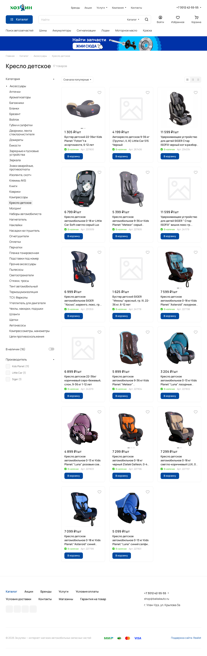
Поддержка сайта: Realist (186, 637)
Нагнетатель (18, 219)
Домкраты (16, 140)
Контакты (45, 599)
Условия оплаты (87, 591)
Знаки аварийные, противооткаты (21, 167)
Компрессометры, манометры (29, 331)
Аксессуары (18, 86)
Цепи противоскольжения (26, 336)
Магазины (66, 599)
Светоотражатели (21, 275)
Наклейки (15, 225)
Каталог (11, 591)
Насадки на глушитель (24, 231)
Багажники (16, 103)
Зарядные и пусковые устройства (24, 153)
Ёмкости (15, 145)
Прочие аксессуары (22, 264)
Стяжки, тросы (19, 281)
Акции (28, 591)
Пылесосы (16, 270)
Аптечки (15, 92)
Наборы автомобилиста (25, 214)
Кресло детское (20, 203)
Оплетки (15, 242)
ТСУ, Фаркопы (18, 297)
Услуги (64, 591)
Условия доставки (18, 599)
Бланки (14, 108)
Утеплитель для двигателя (27, 303)
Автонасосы (17, 325)
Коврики (15, 192)
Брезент (15, 114)
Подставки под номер (24, 258)
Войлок (14, 119)
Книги (13, 186)
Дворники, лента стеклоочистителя (22, 132)
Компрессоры (18, 197)
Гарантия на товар (93, 599)
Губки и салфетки (21, 125)
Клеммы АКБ (17, 180)
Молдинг (15, 208)
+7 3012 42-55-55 (187, 7)
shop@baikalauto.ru (156, 599)
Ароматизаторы (20, 97)
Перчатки (15, 247)
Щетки (13, 320)
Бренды (45, 591)
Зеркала (15, 160)
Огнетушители (19, 236)
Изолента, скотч (20, 175)
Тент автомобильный (23, 286)
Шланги (14, 314)
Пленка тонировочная (24, 253)
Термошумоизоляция (23, 292)
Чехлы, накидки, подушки (26, 309)
